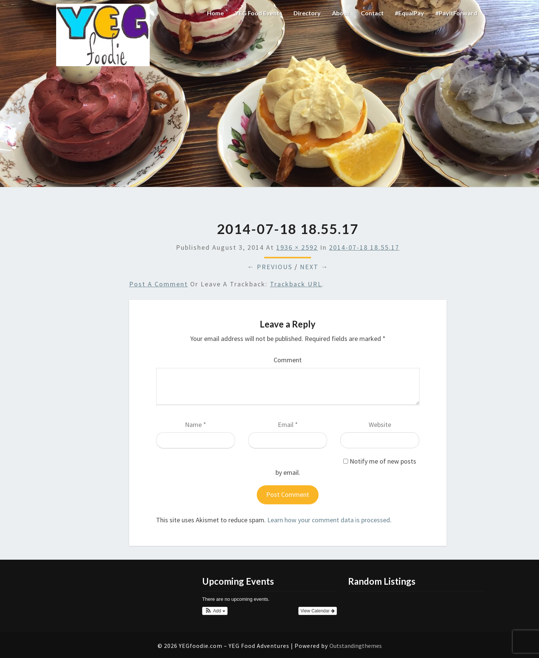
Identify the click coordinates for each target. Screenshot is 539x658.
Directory (307, 12)
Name (195, 424)
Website (380, 424)
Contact (372, 12)
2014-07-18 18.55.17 (364, 247)
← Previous (269, 266)
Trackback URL (296, 284)
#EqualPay (409, 12)
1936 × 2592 (297, 247)
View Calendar (318, 611)
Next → (314, 266)
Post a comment (158, 284)
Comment (288, 360)
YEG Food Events (258, 12)
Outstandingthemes (355, 645)
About (341, 12)
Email (288, 424)
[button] (214, 611)
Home (215, 12)
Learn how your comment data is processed (328, 520)
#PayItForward (456, 12)
